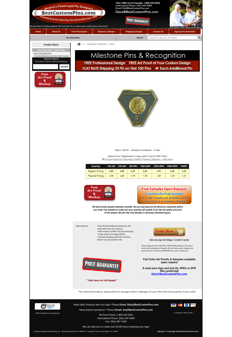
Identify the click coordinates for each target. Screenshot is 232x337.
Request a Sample (106, 31)
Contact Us (158, 31)
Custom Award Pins (45, 100)
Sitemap (160, 331)
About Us (56, 31)
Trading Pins (39, 78)
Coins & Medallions (43, 85)
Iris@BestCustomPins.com (138, 310)
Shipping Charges (134, 31)
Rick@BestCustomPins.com (51, 120)
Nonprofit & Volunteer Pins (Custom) (51, 63)
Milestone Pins (40, 89)
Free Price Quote (79, 31)
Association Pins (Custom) (45, 59)
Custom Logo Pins (42, 52)
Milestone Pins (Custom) (45, 67)
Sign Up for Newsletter (184, 31)
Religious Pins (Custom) (44, 82)
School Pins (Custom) (43, 74)
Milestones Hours (45, 96)
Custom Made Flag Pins (44, 71)
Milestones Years (44, 93)
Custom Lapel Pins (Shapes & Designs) (50, 48)
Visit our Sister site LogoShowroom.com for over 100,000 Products (51, 110)
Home (38, 31)
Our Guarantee (73, 38)
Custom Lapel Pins (42, 56)
